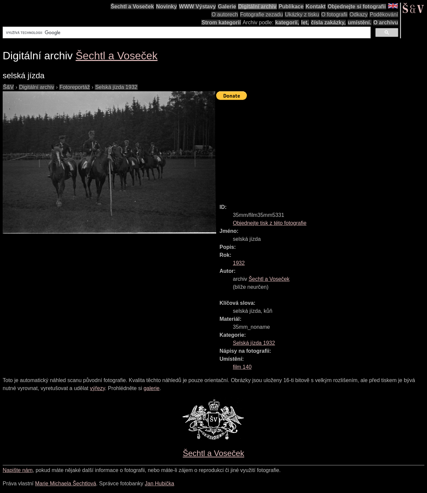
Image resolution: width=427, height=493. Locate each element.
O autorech (224, 14)
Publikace (291, 6)
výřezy (97, 388)
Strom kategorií (221, 22)
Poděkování (384, 14)
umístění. (359, 22)
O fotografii (334, 14)
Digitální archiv (257, 6)
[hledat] (186, 33)
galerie (151, 388)
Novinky (166, 6)
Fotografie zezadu (261, 14)
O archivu (385, 22)
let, (305, 22)
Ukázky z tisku (302, 14)
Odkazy (359, 14)
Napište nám (18, 470)
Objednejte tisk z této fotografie (270, 223)
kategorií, (287, 22)
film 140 (242, 367)
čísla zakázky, (328, 22)
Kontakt (316, 6)
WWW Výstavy (197, 6)
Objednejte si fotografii (357, 6)
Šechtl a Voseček (132, 6)
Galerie (227, 6)
